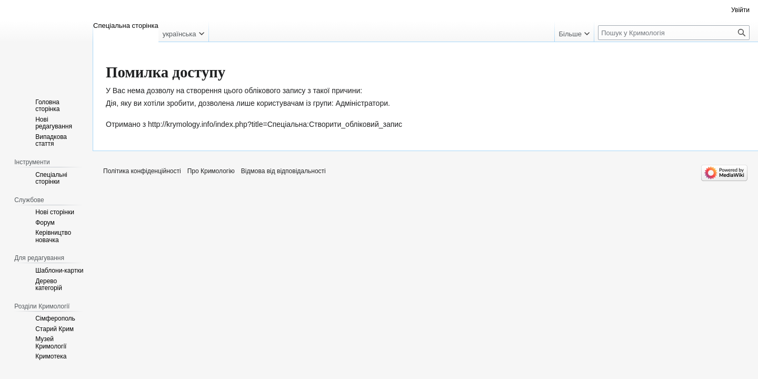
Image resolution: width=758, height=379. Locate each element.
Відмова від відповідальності (283, 171)
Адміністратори (362, 103)
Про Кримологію (211, 171)
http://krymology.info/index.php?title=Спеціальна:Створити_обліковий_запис (275, 124)
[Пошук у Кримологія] (674, 32)
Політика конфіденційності (142, 171)
